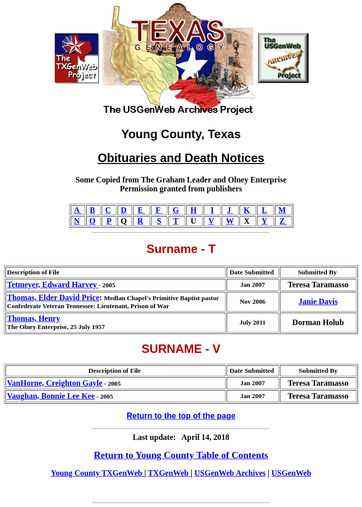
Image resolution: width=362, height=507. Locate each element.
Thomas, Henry (33, 318)
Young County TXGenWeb (97, 473)
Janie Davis (318, 301)
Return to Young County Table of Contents (181, 455)
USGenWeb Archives (229, 473)
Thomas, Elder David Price (53, 297)
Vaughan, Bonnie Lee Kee (51, 396)
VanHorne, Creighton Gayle (55, 383)
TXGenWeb (169, 473)
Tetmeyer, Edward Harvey (53, 284)
